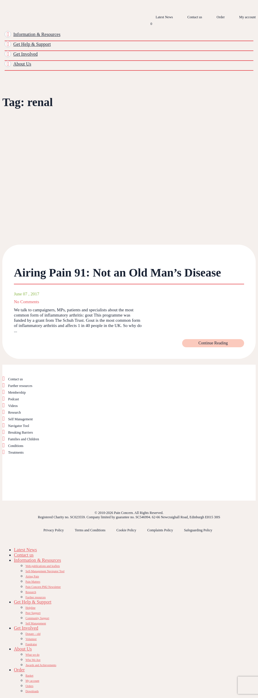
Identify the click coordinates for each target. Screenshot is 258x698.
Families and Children (23, 439)
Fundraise (31, 644)
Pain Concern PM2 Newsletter (43, 586)
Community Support (37, 618)
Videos (13, 406)
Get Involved (25, 54)
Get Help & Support (32, 44)
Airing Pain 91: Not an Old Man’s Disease (117, 272)
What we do (32, 654)
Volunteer (31, 639)
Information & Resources (37, 34)
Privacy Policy (53, 530)
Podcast (13, 399)
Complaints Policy (160, 530)
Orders (29, 686)
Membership (17, 392)
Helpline (30, 607)
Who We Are (33, 659)
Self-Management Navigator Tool (45, 571)
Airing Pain (32, 576)
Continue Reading (213, 343)
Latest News (164, 17)
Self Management (20, 419)
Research (14, 412)
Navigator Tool (18, 426)
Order (221, 17)
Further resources (20, 386)
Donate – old (33, 633)
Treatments (16, 452)
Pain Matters (32, 581)
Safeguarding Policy (198, 530)
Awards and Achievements (40, 665)
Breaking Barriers (20, 432)
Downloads (32, 691)
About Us (22, 63)
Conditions (15, 446)
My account (247, 17)
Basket (29, 675)
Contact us (194, 17)
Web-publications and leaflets (42, 566)
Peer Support (33, 613)
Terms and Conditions (90, 530)
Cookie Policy (126, 530)
